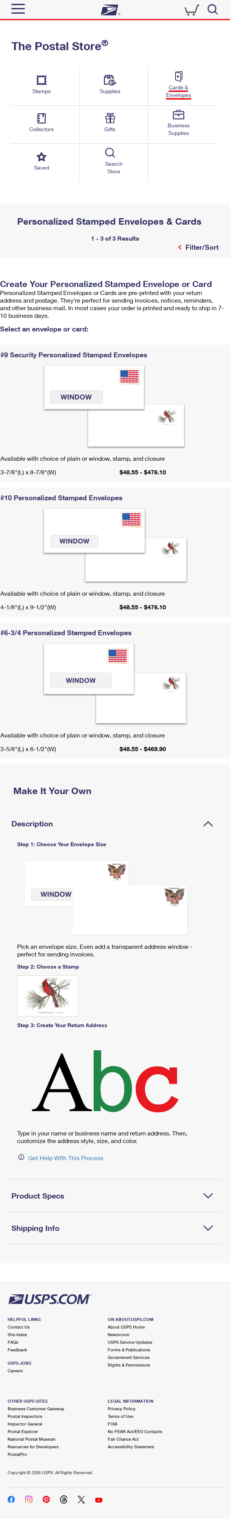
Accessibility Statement (131, 1446)
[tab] (115, 823)
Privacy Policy (122, 1408)
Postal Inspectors (25, 1416)
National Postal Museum (32, 1439)
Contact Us (19, 1326)
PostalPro (17, 1454)
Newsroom (118, 1334)
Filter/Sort (201, 247)
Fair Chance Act (123, 1439)
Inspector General (25, 1423)
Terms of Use (120, 1416)
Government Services (129, 1357)
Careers (15, 1370)
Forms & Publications (129, 1349)
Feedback (17, 1349)
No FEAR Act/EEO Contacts (135, 1431)
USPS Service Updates (130, 1342)
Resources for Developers (33, 1446)
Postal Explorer (23, 1431)
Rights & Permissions (129, 1364)
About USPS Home (126, 1326)
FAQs (13, 1342)
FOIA (112, 1423)
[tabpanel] (115, 1005)
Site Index (17, 1334)
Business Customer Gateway (36, 1408)
